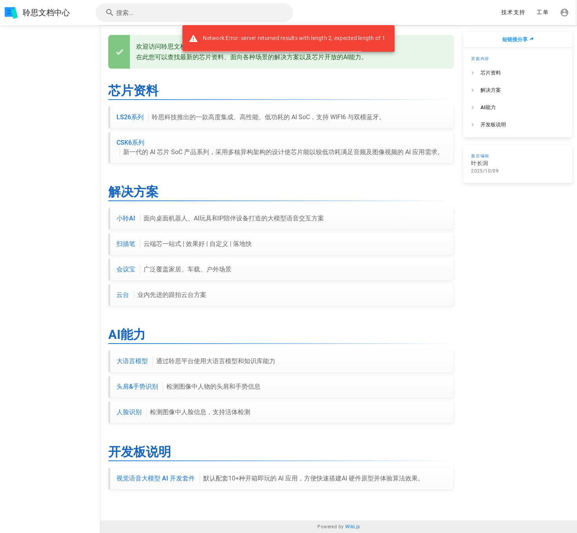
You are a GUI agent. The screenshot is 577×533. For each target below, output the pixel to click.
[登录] (564, 12)
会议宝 (173, 269)
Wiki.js (352, 526)
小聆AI (220, 218)
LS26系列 (250, 117)
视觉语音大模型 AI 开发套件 (270, 478)
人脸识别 (183, 412)
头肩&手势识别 (188, 386)
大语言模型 (195, 361)
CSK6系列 (280, 148)
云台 (161, 295)
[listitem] (517, 73)
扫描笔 (184, 244)
